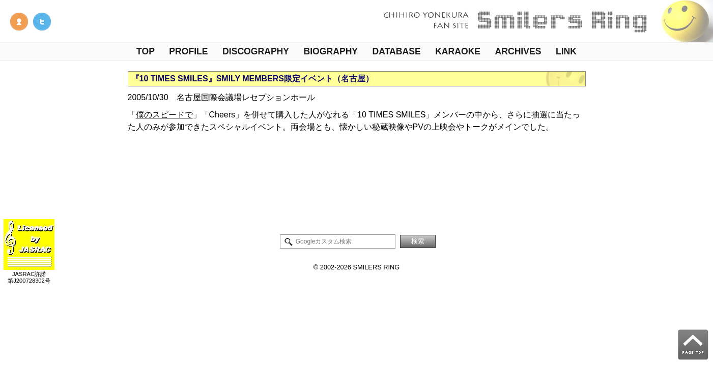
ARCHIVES (518, 51)
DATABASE (397, 51)
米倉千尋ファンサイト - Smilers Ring (545, 21)
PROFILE (188, 51)
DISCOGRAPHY (255, 51)
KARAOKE (457, 51)
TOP (145, 51)
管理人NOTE (19, 21)
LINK (566, 51)
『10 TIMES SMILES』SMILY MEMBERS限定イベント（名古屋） (252, 78)
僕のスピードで (164, 114)
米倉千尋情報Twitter (42, 21)
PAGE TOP (693, 344)
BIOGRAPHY (331, 51)
